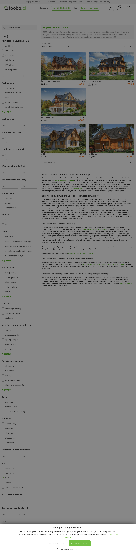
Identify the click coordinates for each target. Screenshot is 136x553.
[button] (67, 549)
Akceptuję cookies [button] (79, 543)
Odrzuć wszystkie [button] (56, 543)
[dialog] (68, 276)
